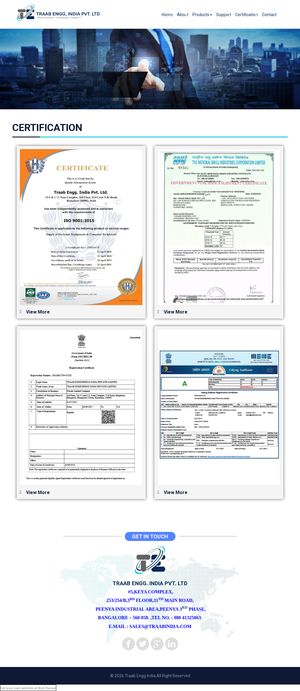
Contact (269, 14)
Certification (246, 14)
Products (202, 14)
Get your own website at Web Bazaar (28, 688)
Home (167, 14)
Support (223, 14)
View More (38, 312)
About (182, 14)
